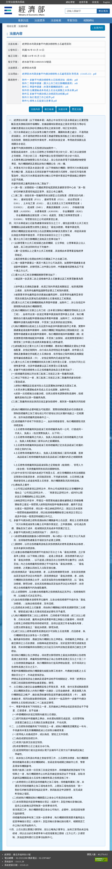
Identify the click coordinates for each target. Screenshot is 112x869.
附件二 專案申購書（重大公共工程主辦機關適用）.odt (50, 83)
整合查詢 (103, 11)
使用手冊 (83, 2)
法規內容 (35, 109)
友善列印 (97, 28)
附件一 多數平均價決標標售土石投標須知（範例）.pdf (50, 80)
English (106, 2)
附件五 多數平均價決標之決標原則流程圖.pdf (45, 94)
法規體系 (39, 20)
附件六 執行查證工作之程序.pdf (38, 97)
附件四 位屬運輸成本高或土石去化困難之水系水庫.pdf (50, 90)
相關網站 (88, 20)
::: (61, 2)
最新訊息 (23, 20)
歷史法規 (76, 109)
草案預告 (72, 20)
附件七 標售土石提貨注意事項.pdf (39, 101)
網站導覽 (70, 2)
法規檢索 (56, 20)
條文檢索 (49, 109)
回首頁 (95, 2)
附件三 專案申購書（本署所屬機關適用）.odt (45, 87)
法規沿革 (63, 109)
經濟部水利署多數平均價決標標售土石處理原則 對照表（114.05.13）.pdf (59, 74)
